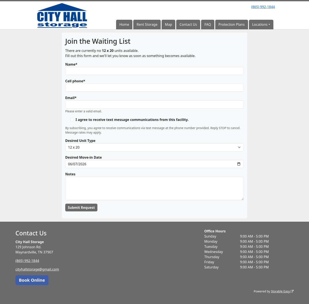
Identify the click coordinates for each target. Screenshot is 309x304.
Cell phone (74, 81)
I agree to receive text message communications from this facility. (132, 119)
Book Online (32, 280)
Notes (70, 174)
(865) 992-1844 (263, 7)
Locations (260, 24)
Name (70, 64)
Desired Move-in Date (83, 157)
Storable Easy (282, 291)
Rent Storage (147, 24)
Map (168, 24)
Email (70, 97)
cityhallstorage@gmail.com (37, 269)
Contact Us (188, 24)
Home (124, 24)
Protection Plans (231, 24)
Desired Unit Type (80, 140)
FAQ (207, 24)
